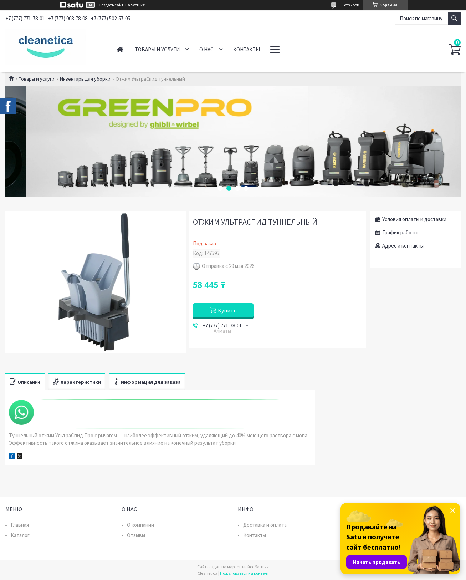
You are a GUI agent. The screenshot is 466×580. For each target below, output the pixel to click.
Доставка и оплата (265, 525)
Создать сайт (111, 4)
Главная (120, 49)
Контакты (246, 49)
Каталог (20, 535)
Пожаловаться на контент (244, 573)
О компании (140, 525)
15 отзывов (349, 4)
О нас (206, 49)
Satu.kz (262, 566)
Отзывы (136, 535)
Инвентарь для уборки (85, 79)
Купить (227, 310)
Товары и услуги (157, 49)
